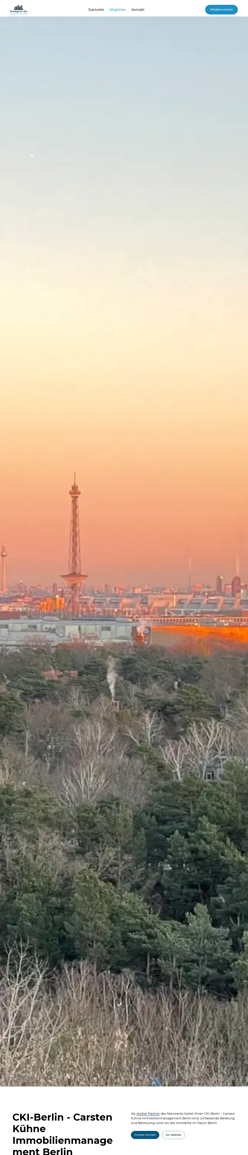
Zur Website (173, 1134)
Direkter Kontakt (145, 1134)
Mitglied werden (221, 9)
